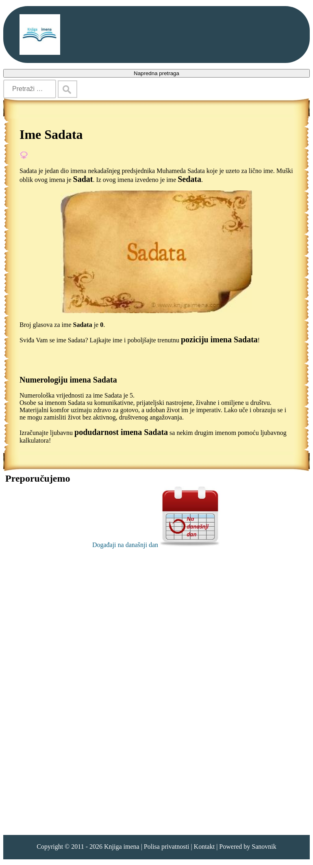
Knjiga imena (121, 846)
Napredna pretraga (156, 73)
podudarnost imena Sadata (121, 432)
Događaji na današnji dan (156, 544)
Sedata (189, 179)
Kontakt (204, 846)
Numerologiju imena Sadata (68, 379)
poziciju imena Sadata (219, 339)
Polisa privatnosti (166, 846)
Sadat (83, 179)
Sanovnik (264, 846)
